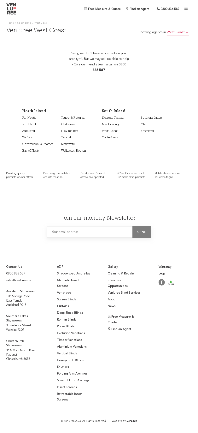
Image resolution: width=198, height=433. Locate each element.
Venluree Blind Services (124, 292)
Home (10, 23)
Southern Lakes (151, 118)
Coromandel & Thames (38, 144)
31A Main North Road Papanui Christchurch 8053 (23, 348)
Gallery (113, 266)
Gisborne (68, 124)
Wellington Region (73, 151)
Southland (147, 131)
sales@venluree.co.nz (20, 280)
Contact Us (14, 266)
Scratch (131, 421)
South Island (24, 23)
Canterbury (110, 137)
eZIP (60, 266)
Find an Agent (137, 9)
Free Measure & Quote (102, 9)
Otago (145, 124)
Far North (29, 118)
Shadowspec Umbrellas (73, 273)
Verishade (64, 292)
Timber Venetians (69, 340)
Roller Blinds (65, 326)
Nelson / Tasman (113, 118)
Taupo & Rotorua (72, 118)
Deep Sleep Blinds (70, 313)
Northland (29, 124)
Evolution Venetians (71, 333)
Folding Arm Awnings (72, 373)
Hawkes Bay (69, 131)
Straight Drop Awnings (73, 380)
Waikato (27, 137)
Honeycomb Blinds (70, 360)
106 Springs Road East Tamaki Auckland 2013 (21, 296)
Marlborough (111, 124)
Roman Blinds (66, 319)
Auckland (28, 131)
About (112, 299)
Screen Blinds (66, 299)
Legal (162, 273)
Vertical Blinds (67, 353)
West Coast (110, 131)
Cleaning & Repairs (121, 273)
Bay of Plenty (31, 151)
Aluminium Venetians (72, 346)
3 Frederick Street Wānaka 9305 (23, 320)
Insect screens (67, 387)
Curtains (63, 306)
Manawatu (68, 144)
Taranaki (67, 137)
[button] (141, 232)
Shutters (63, 367)
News (111, 306)
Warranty (165, 266)
